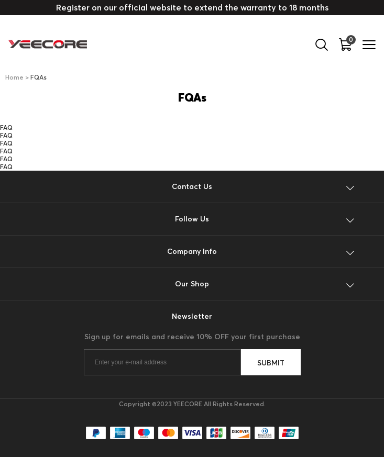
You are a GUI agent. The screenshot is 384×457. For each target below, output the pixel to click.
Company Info (192, 251)
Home (14, 77)
